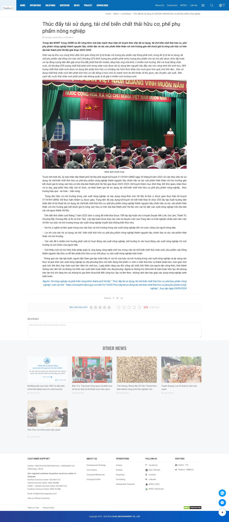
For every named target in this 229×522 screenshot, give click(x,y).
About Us (159, 5)
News (77, 5)
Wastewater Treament (125, 484)
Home (22, 5)
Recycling (120, 475)
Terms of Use (33, 508)
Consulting (120, 479)
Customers (172, 5)
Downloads (102, 5)
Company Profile (94, 479)
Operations (35, 5)
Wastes (119, 470)
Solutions (50, 5)
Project (88, 5)
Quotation (64, 5)
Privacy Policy (48, 508)
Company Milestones (96, 475)
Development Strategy (96, 465)
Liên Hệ (193, 5)
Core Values (92, 470)
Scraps (119, 465)
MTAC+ (183, 5)
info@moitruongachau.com (45, 493)
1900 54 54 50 (40, 466)
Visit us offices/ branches (39, 498)
